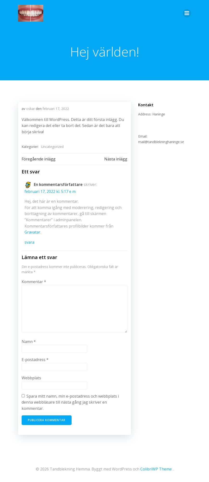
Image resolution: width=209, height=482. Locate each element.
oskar (30, 108)
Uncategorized (52, 146)
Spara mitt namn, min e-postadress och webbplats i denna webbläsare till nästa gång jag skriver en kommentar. (70, 402)
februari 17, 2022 (56, 108)
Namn (29, 341)
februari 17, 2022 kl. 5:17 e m (50, 191)
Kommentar (34, 281)
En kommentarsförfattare (58, 184)
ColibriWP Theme (156, 469)
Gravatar (32, 232)
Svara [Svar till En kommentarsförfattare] (29, 242)
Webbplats (31, 378)
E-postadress (35, 359)
